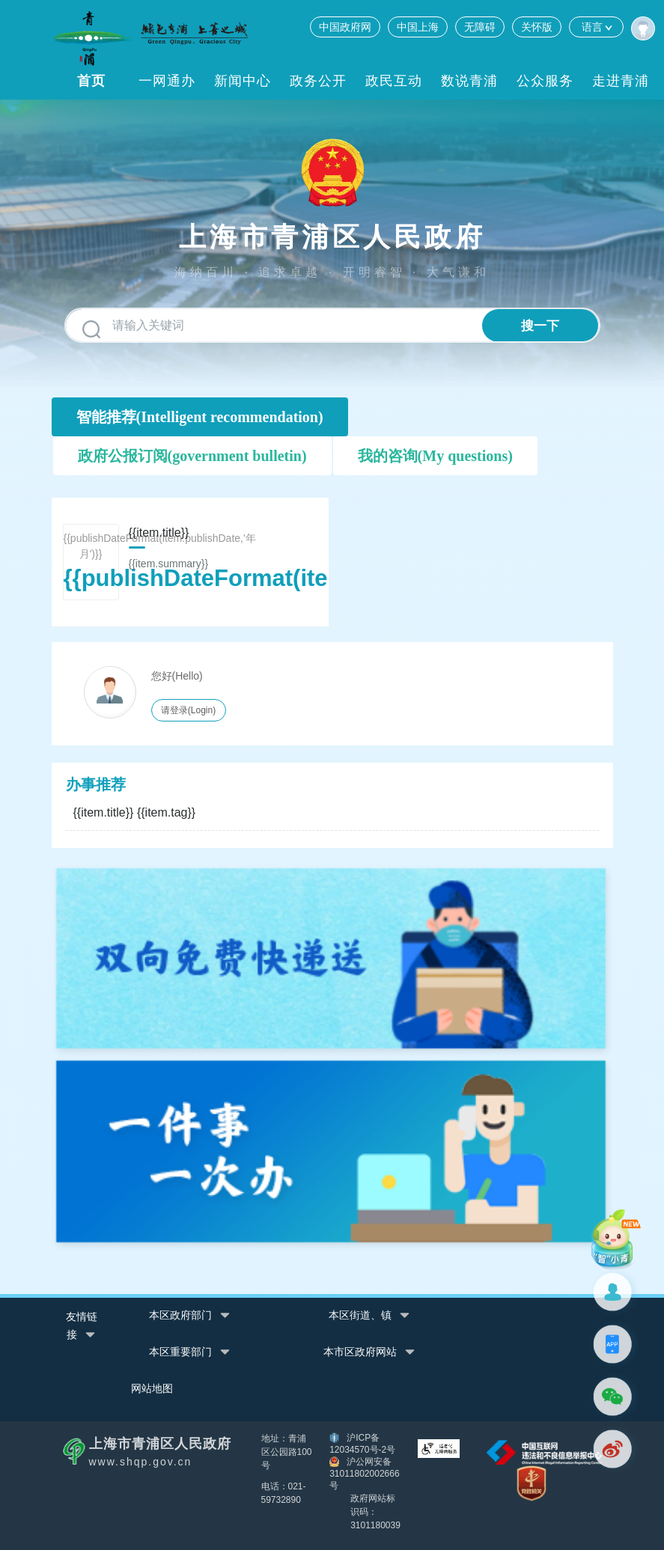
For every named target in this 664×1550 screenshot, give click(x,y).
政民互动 (393, 80)
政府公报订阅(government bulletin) (192, 456)
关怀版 (536, 27)
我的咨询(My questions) (435, 456)
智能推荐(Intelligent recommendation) (199, 417)
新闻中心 (242, 80)
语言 (596, 27)
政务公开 (318, 80)
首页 (91, 80)
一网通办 (166, 80)
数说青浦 (469, 80)
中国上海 (418, 27)
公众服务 (545, 80)
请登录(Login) (188, 710)
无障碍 (480, 27)
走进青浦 (620, 80)
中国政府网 (345, 27)
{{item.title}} (134, 812)
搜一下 (540, 326)
